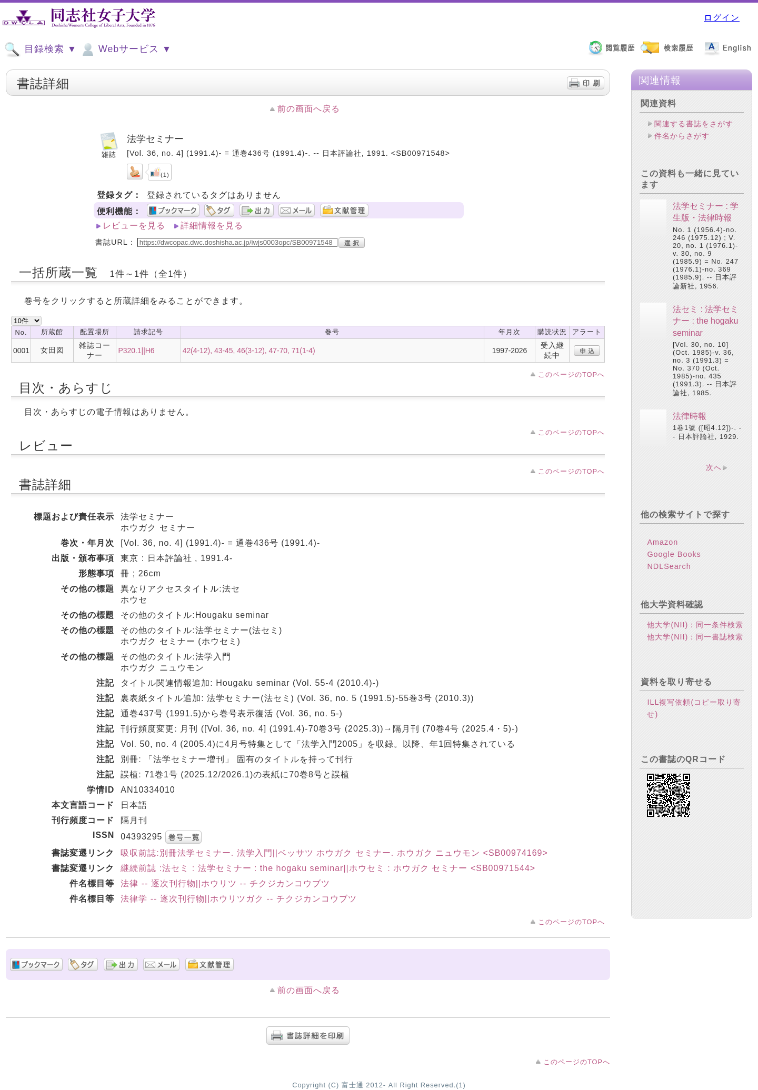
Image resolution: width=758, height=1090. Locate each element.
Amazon (662, 542)
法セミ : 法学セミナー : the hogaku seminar (706, 321)
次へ (714, 467)
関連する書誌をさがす (693, 123)
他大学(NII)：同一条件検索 (695, 625)
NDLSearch (669, 566)
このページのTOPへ (571, 374)
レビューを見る (134, 225)
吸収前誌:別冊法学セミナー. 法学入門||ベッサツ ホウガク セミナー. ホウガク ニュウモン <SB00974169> (334, 852)
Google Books (674, 554)
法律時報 (689, 416)
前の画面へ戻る (308, 108)
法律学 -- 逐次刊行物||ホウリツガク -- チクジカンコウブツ (238, 898)
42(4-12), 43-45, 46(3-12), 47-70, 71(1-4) (249, 350)
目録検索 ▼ (40, 49)
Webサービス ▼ (125, 49)
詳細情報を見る (212, 225)
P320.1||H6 (136, 350)
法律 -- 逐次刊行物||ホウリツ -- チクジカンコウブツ (225, 883)
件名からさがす (682, 136)
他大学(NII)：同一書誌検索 (695, 637)
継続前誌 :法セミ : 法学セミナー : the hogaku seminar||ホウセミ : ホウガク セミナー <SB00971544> (328, 868)
